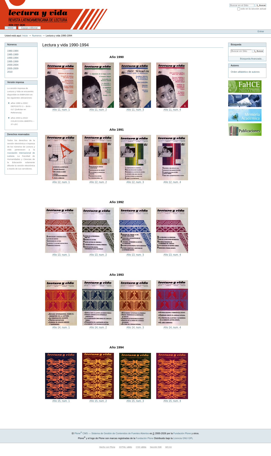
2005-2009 (12, 68)
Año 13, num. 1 (61, 254)
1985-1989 (12, 54)
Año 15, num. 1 (61, 400)
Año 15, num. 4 (172, 400)
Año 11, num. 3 (135, 109)
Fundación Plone (182, 433)
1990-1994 (12, 58)
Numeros (36, 35)
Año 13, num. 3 (135, 254)
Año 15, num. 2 (98, 400)
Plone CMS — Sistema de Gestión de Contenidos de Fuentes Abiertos (112, 433)
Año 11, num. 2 (98, 109)
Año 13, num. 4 (172, 254)
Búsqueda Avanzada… (252, 58)
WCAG (168, 447)
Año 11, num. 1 (61, 109)
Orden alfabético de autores (245, 72)
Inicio (10, 27)
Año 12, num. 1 (61, 182)
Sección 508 (156, 447)
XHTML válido (125, 447)
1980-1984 (12, 51)
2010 (9, 72)
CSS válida (141, 447)
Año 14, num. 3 (135, 327)
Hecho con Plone (107, 447)
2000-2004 (12, 65)
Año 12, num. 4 (172, 182)
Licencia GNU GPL (183, 438)
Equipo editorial (29, 27)
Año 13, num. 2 (98, 254)
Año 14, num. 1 (61, 327)
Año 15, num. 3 (135, 400)
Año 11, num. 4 (172, 109)
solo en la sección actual (253, 8)
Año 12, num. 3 (135, 182)
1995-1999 (12, 61)
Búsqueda (236, 44)
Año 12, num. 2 (98, 182)
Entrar (261, 31)
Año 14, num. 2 (98, 327)
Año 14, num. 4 (172, 327)
